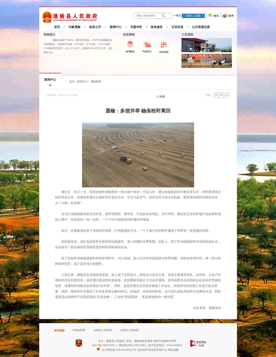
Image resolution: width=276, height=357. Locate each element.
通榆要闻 (96, 81)
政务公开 (95, 27)
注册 (197, 15)
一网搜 (177, 15)
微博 (231, 15)
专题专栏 (136, 27)
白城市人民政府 (129, 330)
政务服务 (157, 27)
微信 (216, 15)
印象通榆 (74, 27)
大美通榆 (187, 34)
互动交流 (177, 27)
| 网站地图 (173, 349)
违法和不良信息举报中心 (152, 349)
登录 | (189, 15)
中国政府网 (78, 330)
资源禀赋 (127, 34)
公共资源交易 (201, 27)
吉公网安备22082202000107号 (116, 349)
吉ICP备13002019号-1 (104, 345)
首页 (57, 27)
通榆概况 (49, 34)
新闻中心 (116, 27)
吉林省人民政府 (102, 330)
